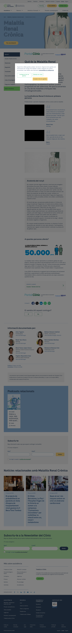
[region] (36, 73)
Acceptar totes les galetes (40, 78)
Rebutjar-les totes (37, 74)
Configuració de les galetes (24, 75)
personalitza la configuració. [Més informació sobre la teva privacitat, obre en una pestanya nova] (46, 70)
